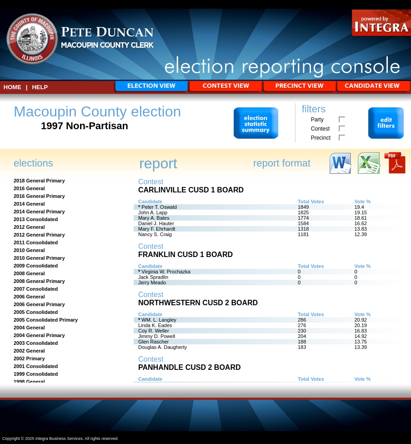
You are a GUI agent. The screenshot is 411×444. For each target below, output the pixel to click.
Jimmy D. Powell (156, 336)
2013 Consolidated (36, 219)
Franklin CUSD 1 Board (185, 254)
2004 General (29, 327)
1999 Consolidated (36, 374)
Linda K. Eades (155, 325)
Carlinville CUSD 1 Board (191, 190)
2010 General (29, 250)
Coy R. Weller (153, 330)
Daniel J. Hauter (156, 223)
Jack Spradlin (153, 277)
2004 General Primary (39, 335)
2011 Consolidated (36, 242)
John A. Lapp (152, 212)
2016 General (29, 188)
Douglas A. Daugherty (162, 347)
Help (40, 87)
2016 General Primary (39, 196)
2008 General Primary (39, 281)
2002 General (29, 350)
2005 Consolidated (36, 312)
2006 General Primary (39, 304)
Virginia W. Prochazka (165, 271)
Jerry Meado (152, 282)
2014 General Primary (39, 211)
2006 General (29, 296)
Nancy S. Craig (155, 234)
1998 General (29, 381)
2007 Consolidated (36, 289)
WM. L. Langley (158, 320)
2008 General (29, 273)
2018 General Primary (39, 180)
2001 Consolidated (36, 366)
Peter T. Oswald (158, 207)
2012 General (29, 227)
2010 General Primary (39, 258)
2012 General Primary (39, 234)
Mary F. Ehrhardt (156, 229)
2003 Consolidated (36, 343)
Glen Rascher (153, 341)
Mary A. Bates (153, 218)
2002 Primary (29, 358)
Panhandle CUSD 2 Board (189, 367)
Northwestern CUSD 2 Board (198, 303)
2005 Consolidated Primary (46, 320)
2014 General (29, 204)
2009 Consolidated (36, 265)
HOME (12, 87)
